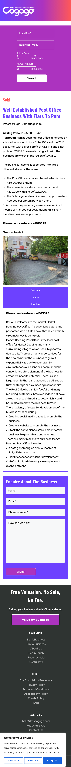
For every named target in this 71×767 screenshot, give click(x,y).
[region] (33, 750)
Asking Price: (23, 53)
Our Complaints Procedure (36, 680)
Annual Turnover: (25, 64)
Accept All (52, 760)
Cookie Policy (36, 698)
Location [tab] (35, 297)
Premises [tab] (35, 304)
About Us (36, 648)
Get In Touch (36, 653)
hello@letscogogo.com (36, 721)
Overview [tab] (35, 290)
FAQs (36, 702)
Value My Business (35, 619)
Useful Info (36, 662)
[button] (64, 261)
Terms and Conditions (36, 689)
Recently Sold (36, 657)
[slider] (17, 56)
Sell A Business (36, 639)
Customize (13, 760)
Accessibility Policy (36, 694)
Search (32, 78)
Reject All (33, 760)
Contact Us (36, 730)
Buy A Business (36, 644)
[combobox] (35, 33)
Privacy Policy (36, 685)
